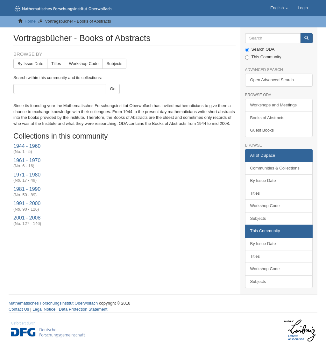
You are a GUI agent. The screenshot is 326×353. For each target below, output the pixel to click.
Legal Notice (43, 309)
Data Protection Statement (83, 309)
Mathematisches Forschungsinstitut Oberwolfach (53, 303)
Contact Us (19, 309)
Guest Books (262, 130)
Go (112, 88)
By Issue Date (30, 63)
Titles (56, 63)
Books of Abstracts (267, 117)
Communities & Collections (275, 168)
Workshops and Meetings (273, 105)
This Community (263, 57)
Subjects (115, 63)
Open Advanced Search (272, 79)
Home (30, 21)
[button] (279, 8)
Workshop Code (84, 63)
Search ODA (260, 49)
